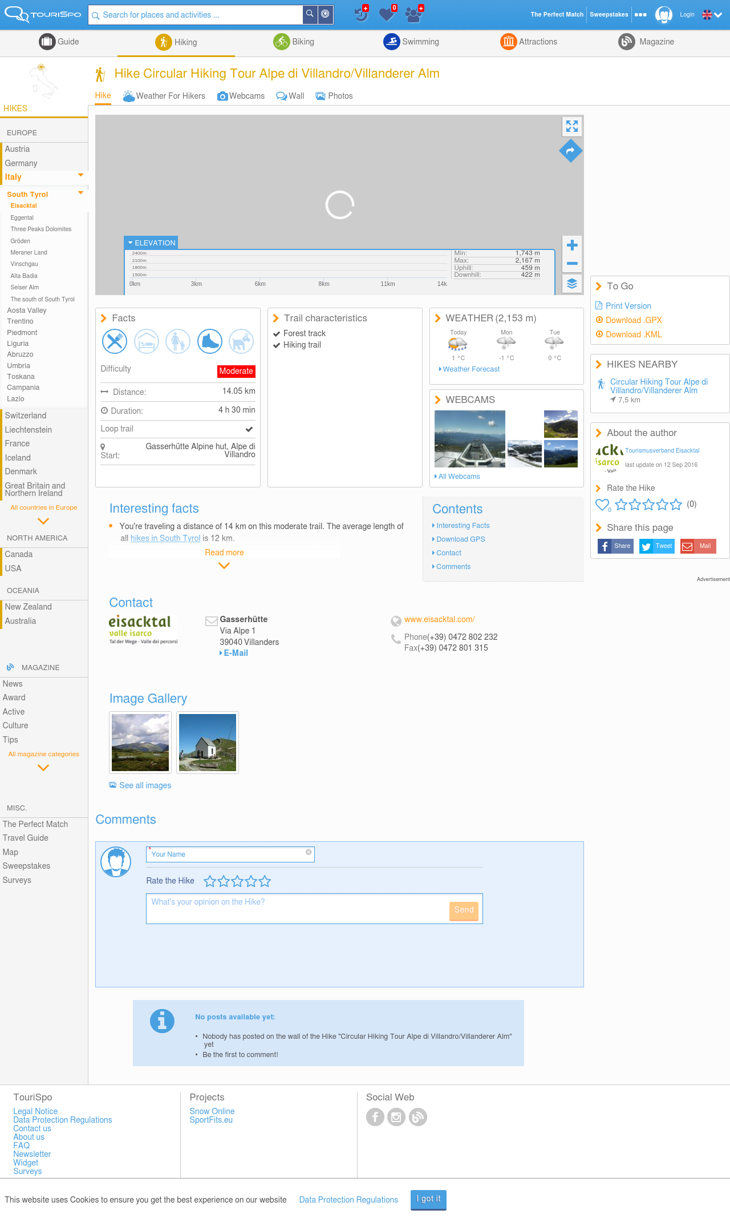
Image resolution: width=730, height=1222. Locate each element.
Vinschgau (24, 264)
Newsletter (32, 1155)
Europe (22, 133)
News (13, 684)
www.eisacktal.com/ (439, 620)
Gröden (20, 241)
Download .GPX (634, 321)
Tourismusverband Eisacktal (662, 451)
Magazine (656, 42)
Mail (705, 546)
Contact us (32, 1129)
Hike (103, 96)
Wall (296, 96)
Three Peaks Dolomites (40, 229)
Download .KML (634, 335)
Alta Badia (24, 276)
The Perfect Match (35, 825)
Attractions (537, 42)
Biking (302, 42)
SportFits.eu (211, 1120)
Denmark (21, 472)
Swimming (419, 42)
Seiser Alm (24, 288)
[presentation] (232, 960)
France (17, 444)
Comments (453, 567)
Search (317, 15)
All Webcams (460, 477)
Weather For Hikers (170, 96)
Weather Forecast (471, 369)
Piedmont (22, 333)
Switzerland (26, 416)
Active (14, 712)
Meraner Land (28, 253)
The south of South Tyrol (42, 300)
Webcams (247, 96)
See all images (146, 786)
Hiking (184, 43)
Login (687, 15)
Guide (67, 42)
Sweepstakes (27, 866)
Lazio (15, 399)
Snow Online (212, 1112)
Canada (19, 555)
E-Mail (236, 654)
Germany (21, 164)
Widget (25, 1163)
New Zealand (28, 607)
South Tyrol (27, 195)
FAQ (21, 1146)
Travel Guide (25, 838)
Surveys (17, 881)
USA (13, 569)
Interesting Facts (462, 526)
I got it (428, 1199)
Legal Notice (35, 1112)
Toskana (21, 377)
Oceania (23, 591)
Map (11, 853)
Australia (20, 622)
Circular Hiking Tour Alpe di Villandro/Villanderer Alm (659, 391)
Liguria (18, 344)
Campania (23, 388)
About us (28, 1138)
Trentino (20, 321)
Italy (13, 178)
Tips (10, 740)
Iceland (18, 458)
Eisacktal (23, 206)
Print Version (628, 306)
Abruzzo (20, 354)
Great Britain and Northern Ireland (35, 490)
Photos (340, 96)
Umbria (18, 366)
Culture (16, 726)
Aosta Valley (26, 310)
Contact (448, 553)
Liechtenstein (28, 430)
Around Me (332, 15)
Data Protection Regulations (349, 1200)
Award (14, 698)
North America (37, 538)
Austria (17, 150)
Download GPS (460, 539)
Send (464, 910)
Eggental (22, 218)
